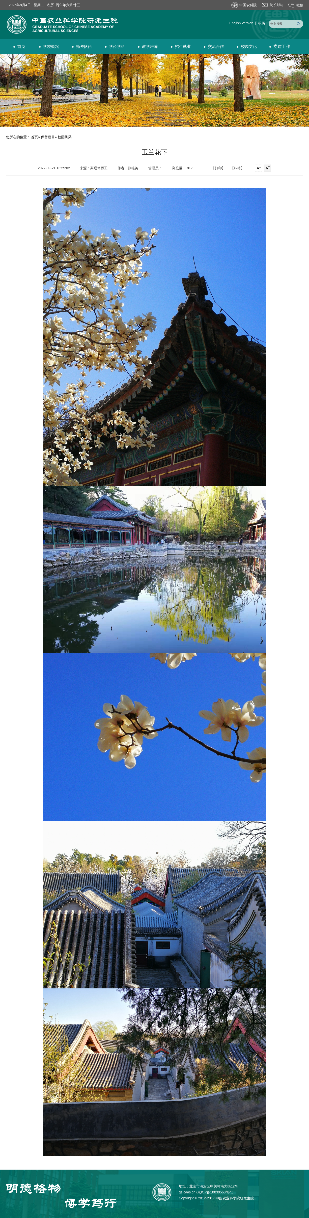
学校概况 (49, 46)
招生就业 (181, 46)
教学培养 (148, 46)
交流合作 (214, 46)
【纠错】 (237, 168)
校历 (261, 23)
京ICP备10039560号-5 (214, 1192)
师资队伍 (82, 46)
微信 (299, 5)
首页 (19, 46)
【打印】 (218, 168)
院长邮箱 (276, 5)
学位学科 (115, 46)
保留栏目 (48, 137)
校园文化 (247, 46)
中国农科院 (248, 5)
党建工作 (279, 46)
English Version (241, 23)
